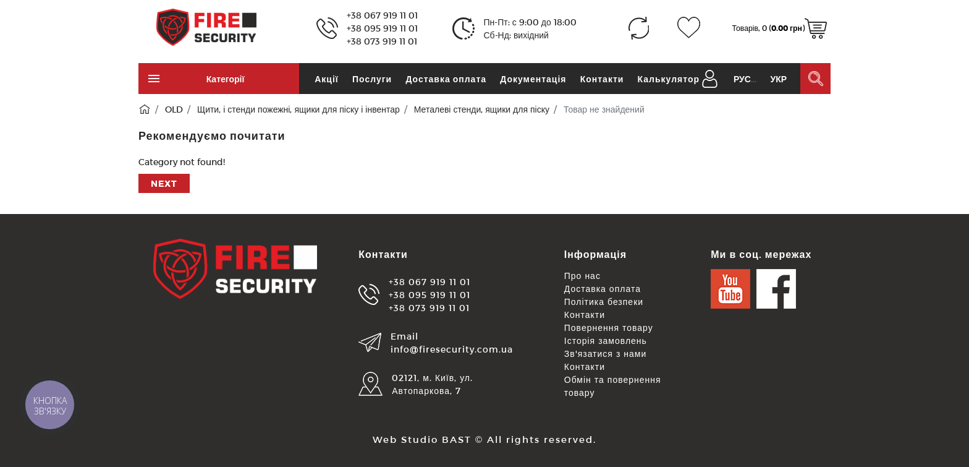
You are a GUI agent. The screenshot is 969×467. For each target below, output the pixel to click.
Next (164, 183)
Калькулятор (669, 79)
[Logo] (206, 26)
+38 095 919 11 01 (382, 28)
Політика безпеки (603, 301)
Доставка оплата (445, 79)
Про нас (582, 275)
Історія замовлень (605, 340)
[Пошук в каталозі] (815, 78)
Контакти (602, 79)
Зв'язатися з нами (605, 353)
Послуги (372, 79)
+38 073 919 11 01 (382, 41)
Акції (327, 79)
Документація (533, 79)
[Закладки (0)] (688, 28)
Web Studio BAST (422, 439)
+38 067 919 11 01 (382, 15)
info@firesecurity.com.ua (452, 349)
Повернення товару (608, 327)
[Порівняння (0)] (638, 28)
